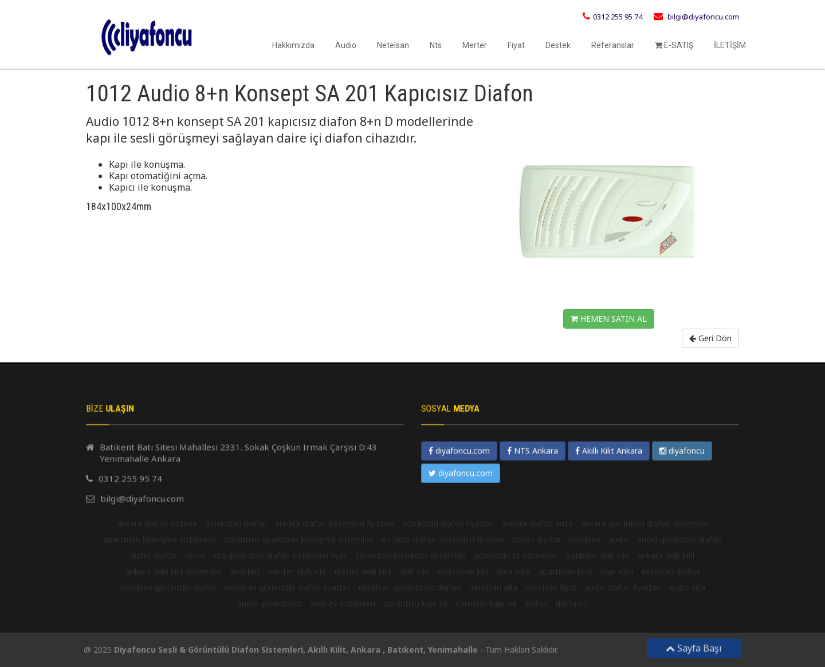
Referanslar (612, 45)
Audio (345, 45)
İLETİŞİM (730, 45)
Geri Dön (710, 338)
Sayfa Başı (698, 648)
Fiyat (516, 45)
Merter (474, 45)
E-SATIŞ (674, 45)
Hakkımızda (293, 45)
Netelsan (393, 45)
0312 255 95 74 (617, 16)
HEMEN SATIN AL (609, 318)
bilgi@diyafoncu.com (703, 16)
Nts (436, 45)
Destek (558, 45)
